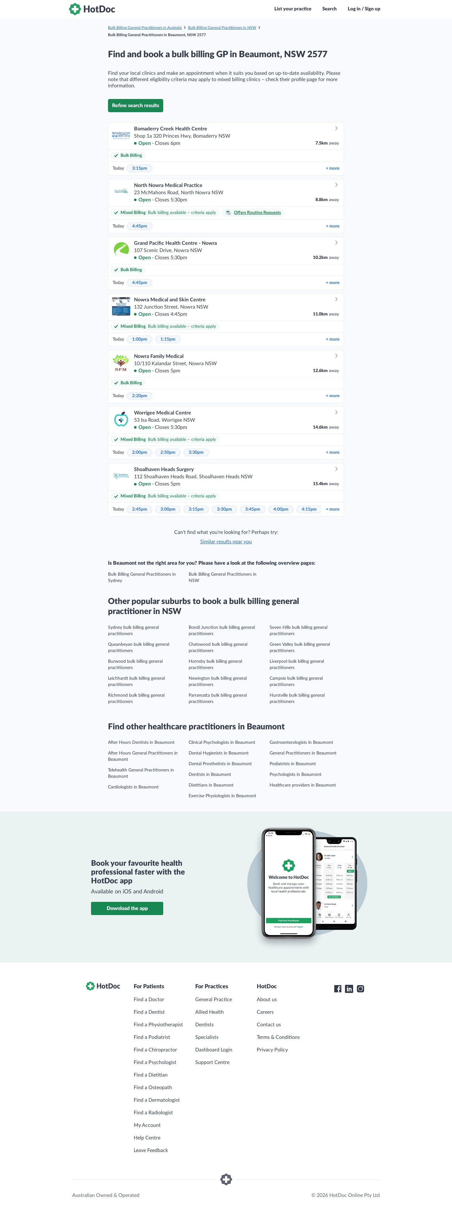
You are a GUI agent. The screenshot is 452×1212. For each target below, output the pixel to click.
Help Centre (147, 1137)
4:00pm (280, 509)
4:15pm (309, 509)
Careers (265, 1012)
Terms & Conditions (278, 1037)
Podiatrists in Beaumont (293, 764)
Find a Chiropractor (155, 1049)
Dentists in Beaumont (210, 774)
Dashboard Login (213, 1049)
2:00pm (139, 452)
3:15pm (139, 168)
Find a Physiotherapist (158, 1024)
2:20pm (139, 396)
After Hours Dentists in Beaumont (141, 742)
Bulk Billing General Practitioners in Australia (145, 28)
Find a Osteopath (153, 1087)
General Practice (213, 999)
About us (267, 999)
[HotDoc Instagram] (360, 989)
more (332, 168)
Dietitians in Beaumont (211, 785)
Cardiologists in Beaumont (133, 787)
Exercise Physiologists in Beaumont (222, 796)
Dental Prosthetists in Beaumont (220, 764)
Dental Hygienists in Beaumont (219, 753)
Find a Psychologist (155, 1062)
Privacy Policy (272, 1049)
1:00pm (139, 339)
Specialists (206, 1037)
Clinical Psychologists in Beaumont (222, 742)
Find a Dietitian (151, 1075)
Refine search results (135, 105)
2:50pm (167, 452)
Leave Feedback (151, 1150)
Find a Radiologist (153, 1112)
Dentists (204, 1024)
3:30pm (196, 452)
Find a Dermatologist (157, 1100)
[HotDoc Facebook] (337, 989)
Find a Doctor (149, 999)
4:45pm (139, 226)
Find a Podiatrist (152, 1037)
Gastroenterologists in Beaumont (301, 742)
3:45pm (252, 509)
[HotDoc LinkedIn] (349, 989)
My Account (147, 1125)
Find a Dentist (149, 1012)
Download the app (127, 908)
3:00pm (167, 509)
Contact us (269, 1024)
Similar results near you (226, 541)
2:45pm (139, 509)
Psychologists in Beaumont (295, 774)
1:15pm (167, 339)
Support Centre (212, 1062)
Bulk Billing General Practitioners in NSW (222, 28)
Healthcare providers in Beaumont (303, 785)
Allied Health (209, 1012)
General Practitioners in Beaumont (303, 753)
